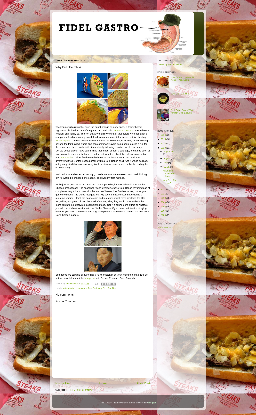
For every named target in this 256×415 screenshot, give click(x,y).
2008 (163, 206)
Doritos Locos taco (124, 130)
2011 (163, 194)
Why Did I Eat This (107, 288)
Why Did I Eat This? (180, 94)
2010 (163, 198)
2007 (163, 211)
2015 (163, 139)
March (166, 167)
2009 (163, 202)
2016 (163, 135)
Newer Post (63, 383)
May (165, 162)
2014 (163, 143)
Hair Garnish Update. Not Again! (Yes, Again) (183, 78)
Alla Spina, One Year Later (169, 173)
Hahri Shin (66, 157)
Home (103, 383)
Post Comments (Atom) (80, 390)
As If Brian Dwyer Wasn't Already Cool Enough (183, 111)
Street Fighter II (64, 140)
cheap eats (81, 288)
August (167, 158)
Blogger (152, 402)
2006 (163, 215)
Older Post (143, 383)
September (168, 151)
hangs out (89, 278)
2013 (163, 148)
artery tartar (68, 288)
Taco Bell (92, 288)
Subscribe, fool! (165, 227)
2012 (163, 189)
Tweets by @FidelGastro (169, 64)
